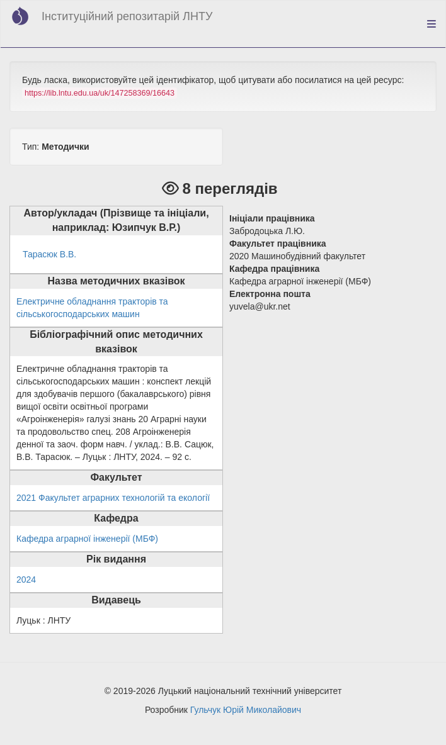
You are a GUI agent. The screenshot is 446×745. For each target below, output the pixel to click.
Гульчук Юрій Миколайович (245, 710)
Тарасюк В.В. (49, 254)
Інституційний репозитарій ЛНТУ (127, 16)
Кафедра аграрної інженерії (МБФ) (87, 539)
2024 (26, 579)
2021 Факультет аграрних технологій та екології (113, 498)
